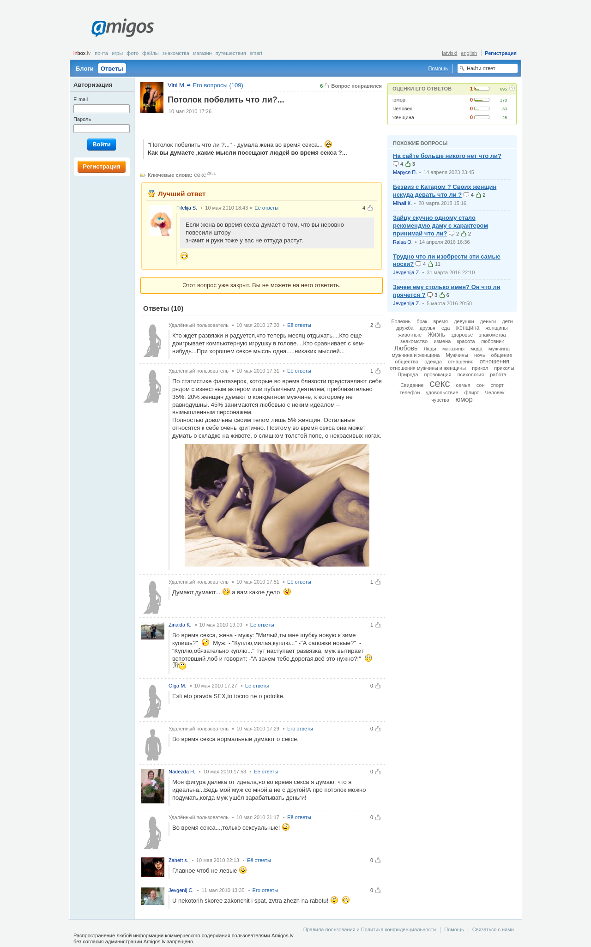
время (440, 321)
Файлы (150, 53)
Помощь (438, 68)
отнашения (461, 361)
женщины (496, 328)
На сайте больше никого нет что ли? (447, 155)
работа (498, 374)
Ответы (112, 68)
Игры (117, 53)
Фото (133, 53)
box (81, 53)
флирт (471, 392)
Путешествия (231, 53)
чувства (440, 400)
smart (256, 53)
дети (507, 321)
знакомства (492, 335)
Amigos (122, 27)
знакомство (414, 341)
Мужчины (457, 355)
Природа (408, 374)
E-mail (80, 99)
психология (471, 374)
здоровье (462, 335)
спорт (497, 385)
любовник (492, 341)
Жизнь (436, 335)
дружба (404, 328)
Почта (101, 53)
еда (445, 328)
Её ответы (266, 208)
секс (200, 174)
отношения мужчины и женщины (428, 368)
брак (421, 321)
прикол (480, 368)
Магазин (202, 53)
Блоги (85, 68)
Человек (402, 108)
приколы (504, 368)
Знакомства (176, 53)
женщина (403, 117)
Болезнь (400, 321)
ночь (479, 355)
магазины (453, 348)
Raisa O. (403, 242)
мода (476, 348)
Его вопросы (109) (218, 85)
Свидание (411, 385)
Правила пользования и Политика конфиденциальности (369, 929)
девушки (464, 321)
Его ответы (300, 728)
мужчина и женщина (416, 355)
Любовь (406, 348)
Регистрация (501, 53)
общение (502, 355)
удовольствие (442, 392)
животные (410, 335)
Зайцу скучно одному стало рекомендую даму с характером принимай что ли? (440, 225)
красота (466, 341)
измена (442, 341)
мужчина (499, 348)
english (469, 53)
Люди (429, 348)
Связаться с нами (493, 929)
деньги (488, 321)
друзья (427, 328)
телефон (409, 392)
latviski (449, 53)
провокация (438, 374)
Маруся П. (405, 172)
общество (406, 361)
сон (480, 385)
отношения (494, 361)
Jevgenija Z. (406, 272)
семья (463, 385)
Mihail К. (402, 203)
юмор (398, 100)
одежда (433, 361)
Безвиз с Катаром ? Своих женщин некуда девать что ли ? (444, 190)
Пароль (82, 119)
